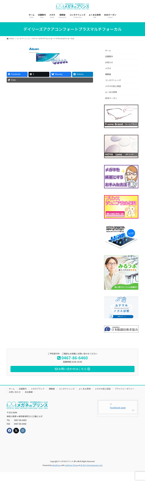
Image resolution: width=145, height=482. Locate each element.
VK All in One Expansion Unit (91, 465)
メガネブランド (38, 388)
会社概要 (29, 392)
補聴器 (108, 74)
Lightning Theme (71, 465)
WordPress (56, 465)
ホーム (108, 50)
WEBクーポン (111, 98)
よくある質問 (111, 92)
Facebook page (118, 407)
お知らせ (109, 62)
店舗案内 (109, 56)
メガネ (108, 68)
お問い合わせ (15, 392)
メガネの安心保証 (113, 86)
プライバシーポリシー (125, 388)
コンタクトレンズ (113, 80)
